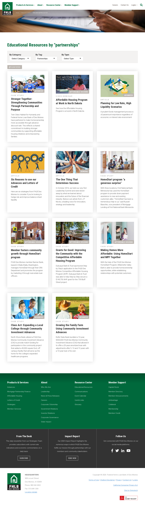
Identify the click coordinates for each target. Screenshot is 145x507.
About (40, 5)
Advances (11, 387)
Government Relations (49, 409)
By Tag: (39, 54)
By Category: (15, 54)
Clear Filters (14, 67)
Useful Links (79, 400)
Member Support (72, 5)
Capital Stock (114, 387)
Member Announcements (118, 396)
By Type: (65, 54)
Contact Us (125, 5)
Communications (81, 392)
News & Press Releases (50, 396)
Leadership (45, 392)
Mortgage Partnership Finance (18, 392)
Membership (113, 409)
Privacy (119, 480)
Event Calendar (80, 396)
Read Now (72, 458)
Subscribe (24, 458)
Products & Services (25, 5)
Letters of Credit (13, 400)
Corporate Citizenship (49, 404)
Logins (134, 5)
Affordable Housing (14, 396)
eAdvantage (113, 400)
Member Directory (116, 392)
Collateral (112, 404)
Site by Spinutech (131, 490)
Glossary (78, 404)
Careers (115, 5)
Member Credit (114, 413)
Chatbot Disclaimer (107, 480)
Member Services (14, 409)
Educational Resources (83, 387)
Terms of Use (94, 480)
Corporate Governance (50, 417)
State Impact (46, 422)
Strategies (11, 404)
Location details (31, 492)
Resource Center (54, 5)
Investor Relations (48, 413)
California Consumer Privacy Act (125, 485)
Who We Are (46, 387)
